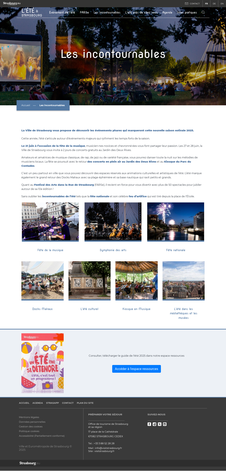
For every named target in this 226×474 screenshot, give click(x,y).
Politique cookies (29, 431)
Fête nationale (175, 250)
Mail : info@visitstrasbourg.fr (105, 448)
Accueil (25, 105)
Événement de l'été (62, 12)
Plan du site (85, 402)
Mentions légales (29, 417)
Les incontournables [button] (107, 12)
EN (222, 3)
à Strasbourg (31, 12)
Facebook (149, 424)
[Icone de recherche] (203, 12)
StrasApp (52, 402)
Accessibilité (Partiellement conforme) (42, 435)
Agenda (167, 12)
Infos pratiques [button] (187, 12)
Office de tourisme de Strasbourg (108, 423)
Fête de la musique (50, 250)
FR (206, 3)
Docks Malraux (42, 309)
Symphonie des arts (113, 250)
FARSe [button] (84, 12)
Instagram (165, 424)
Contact (68, 402)
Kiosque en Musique (136, 309)
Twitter (159, 424)
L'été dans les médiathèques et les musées (183, 313)
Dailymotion (154, 424)
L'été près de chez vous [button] (141, 12)
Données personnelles (32, 421)
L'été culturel (89, 309)
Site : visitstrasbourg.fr (101, 451)
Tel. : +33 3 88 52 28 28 (101, 443)
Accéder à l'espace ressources (136, 369)
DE (214, 3)
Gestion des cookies (30, 426)
